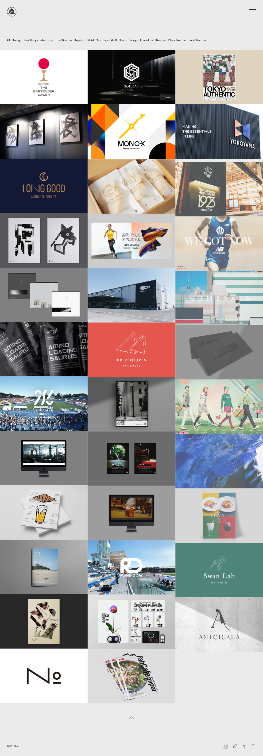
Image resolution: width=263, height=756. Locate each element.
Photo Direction (177, 40)
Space (123, 40)
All (8, 40)
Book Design (31, 40)
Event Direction (197, 40)
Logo (106, 40)
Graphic (78, 40)
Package (133, 40)
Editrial (90, 40)
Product (144, 40)
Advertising (46, 40)
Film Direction (64, 40)
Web (99, 40)
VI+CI (114, 40)
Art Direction (158, 40)
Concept (17, 40)
